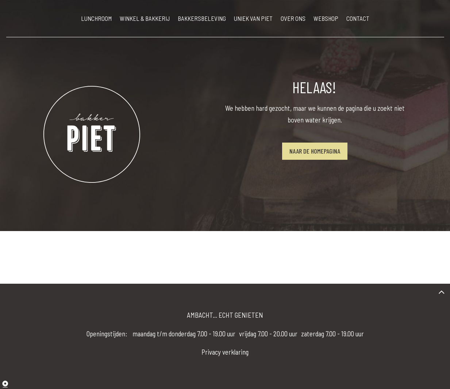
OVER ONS (293, 18)
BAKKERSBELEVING (202, 18)
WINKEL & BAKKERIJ (145, 18)
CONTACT (357, 18)
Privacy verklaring (225, 352)
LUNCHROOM (96, 18)
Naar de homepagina (314, 151)
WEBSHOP (326, 18)
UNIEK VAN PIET (253, 18)
